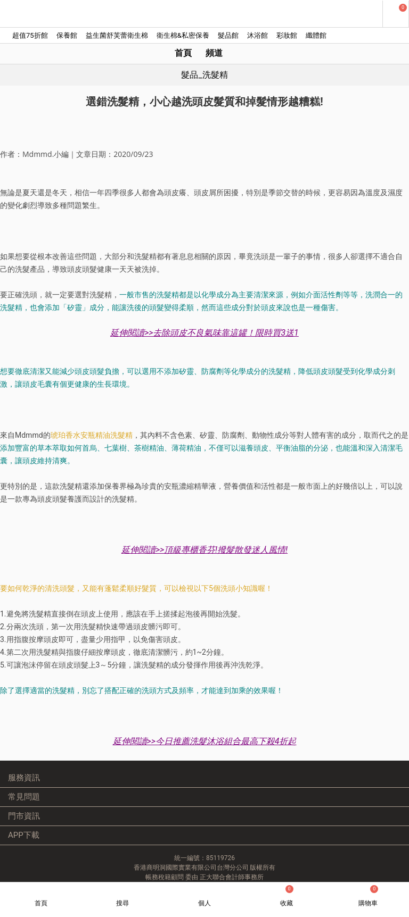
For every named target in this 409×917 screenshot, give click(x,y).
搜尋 (122, 903)
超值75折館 (30, 35)
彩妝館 (286, 35)
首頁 (183, 53)
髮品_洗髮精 (204, 75)
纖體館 (316, 35)
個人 (204, 903)
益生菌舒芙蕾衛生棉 (117, 35)
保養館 (66, 35)
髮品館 (228, 35)
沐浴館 (257, 35)
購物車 (368, 896)
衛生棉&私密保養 (183, 35)
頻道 (214, 53)
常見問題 (24, 797)
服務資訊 (24, 777)
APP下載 (23, 835)
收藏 (286, 896)
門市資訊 (24, 816)
